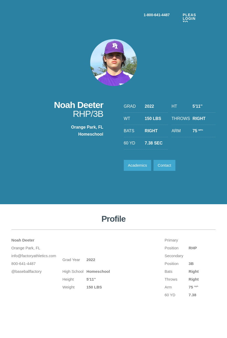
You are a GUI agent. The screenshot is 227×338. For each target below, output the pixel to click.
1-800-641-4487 (157, 15)
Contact (164, 165)
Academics (137, 165)
